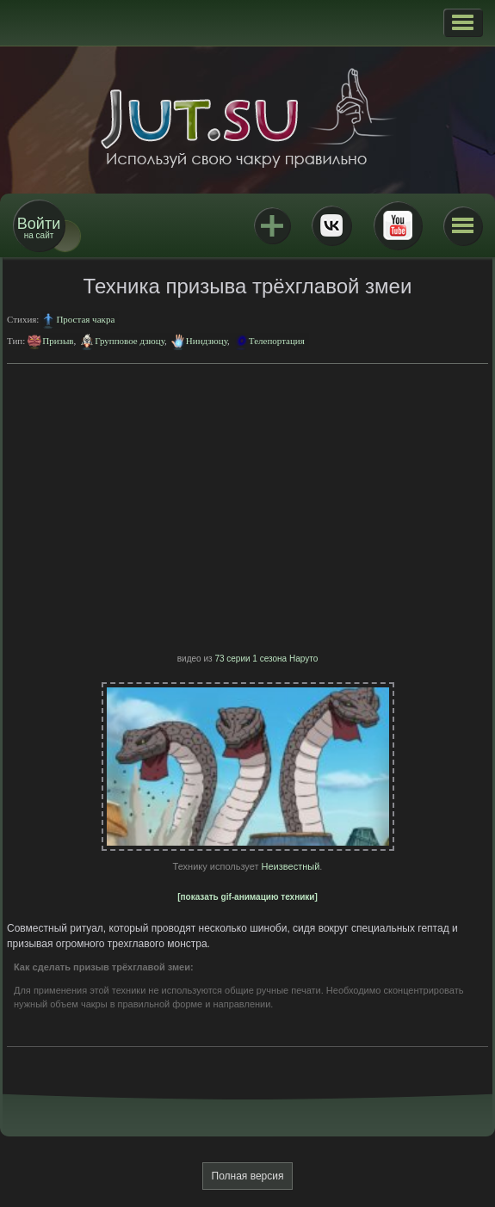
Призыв (57, 341)
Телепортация (277, 341)
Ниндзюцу (206, 341)
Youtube (398, 225)
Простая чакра (85, 319)
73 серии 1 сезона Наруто (266, 658)
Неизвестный (291, 866)
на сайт (38, 227)
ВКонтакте (331, 225)
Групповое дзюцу (129, 341)
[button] (462, 22)
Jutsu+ (272, 225)
